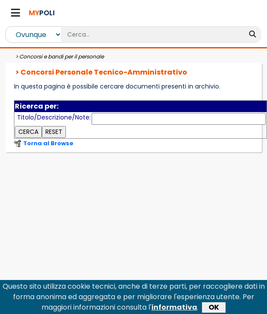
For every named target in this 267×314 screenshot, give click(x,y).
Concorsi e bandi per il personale (61, 56)
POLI (42, 13)
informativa (174, 287)
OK (214, 287)
